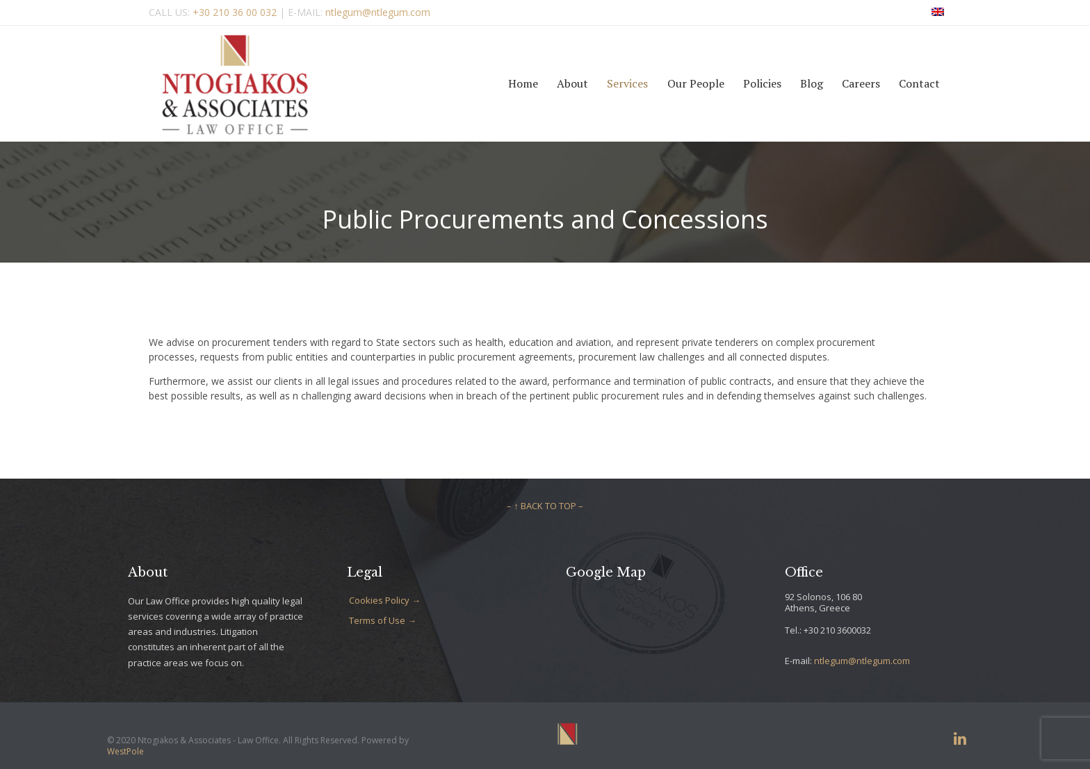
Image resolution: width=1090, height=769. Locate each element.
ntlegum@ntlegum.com (862, 660)
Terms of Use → (382, 620)
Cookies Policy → (385, 600)
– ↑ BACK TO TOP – (545, 505)
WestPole (125, 751)
